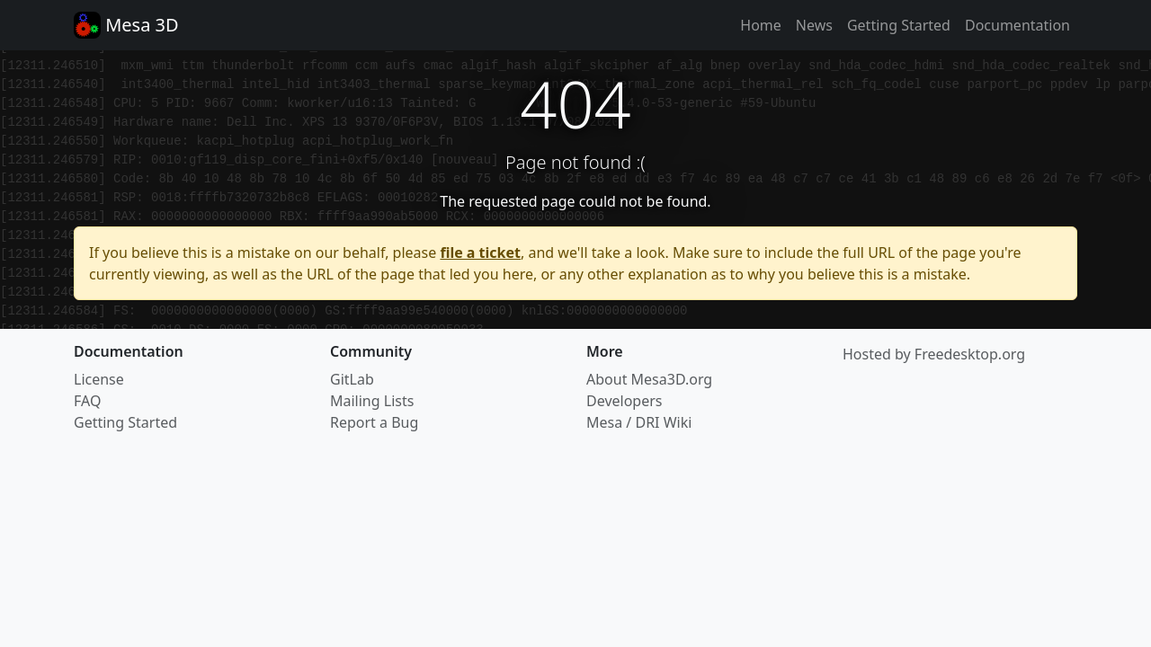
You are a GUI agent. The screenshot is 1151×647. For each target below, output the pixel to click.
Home (760, 25)
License (99, 379)
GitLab (352, 379)
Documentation (1017, 25)
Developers (624, 401)
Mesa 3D (126, 25)
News (814, 25)
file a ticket (480, 252)
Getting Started (898, 25)
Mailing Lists (372, 401)
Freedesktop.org (970, 354)
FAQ (87, 401)
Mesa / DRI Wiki (638, 422)
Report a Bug (374, 422)
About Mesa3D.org (649, 379)
